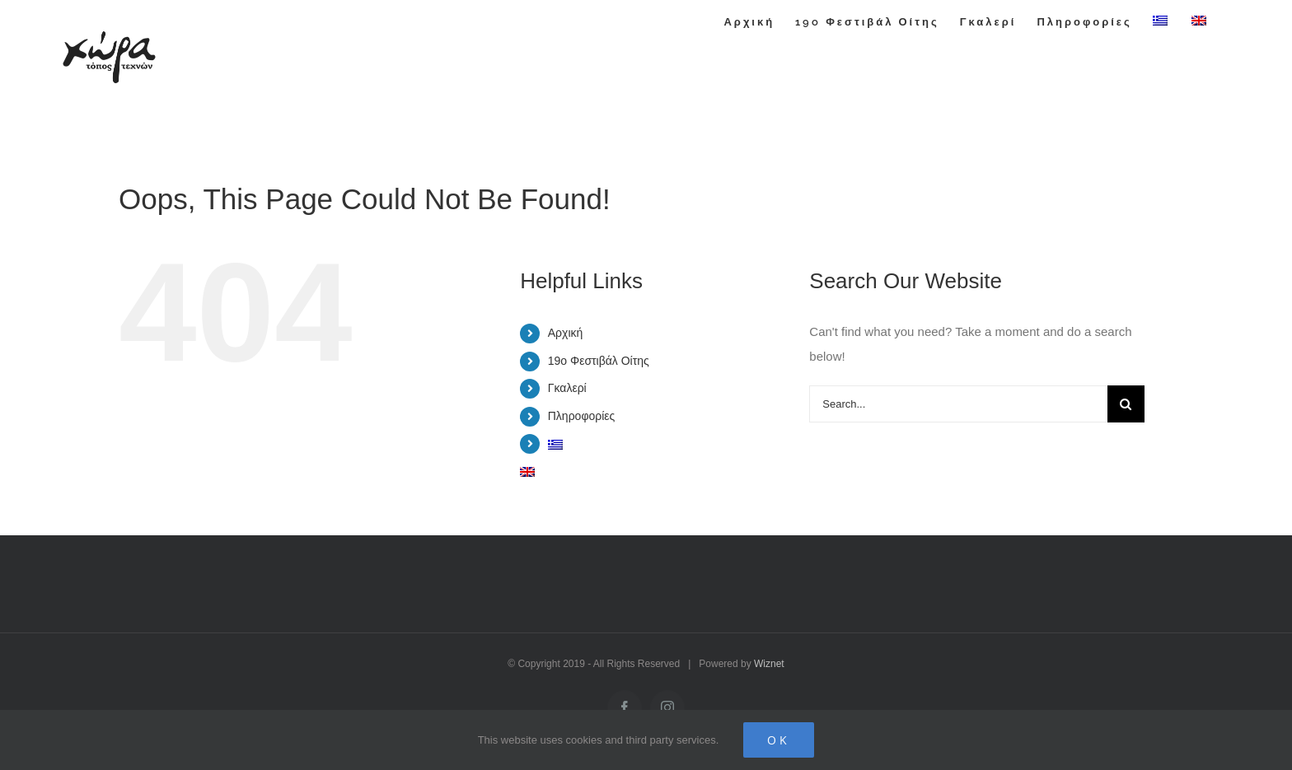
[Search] (1126, 403)
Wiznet (769, 664)
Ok (778, 740)
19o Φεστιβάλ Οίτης (598, 360)
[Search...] (958, 403)
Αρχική (565, 332)
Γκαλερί (567, 387)
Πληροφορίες (582, 415)
